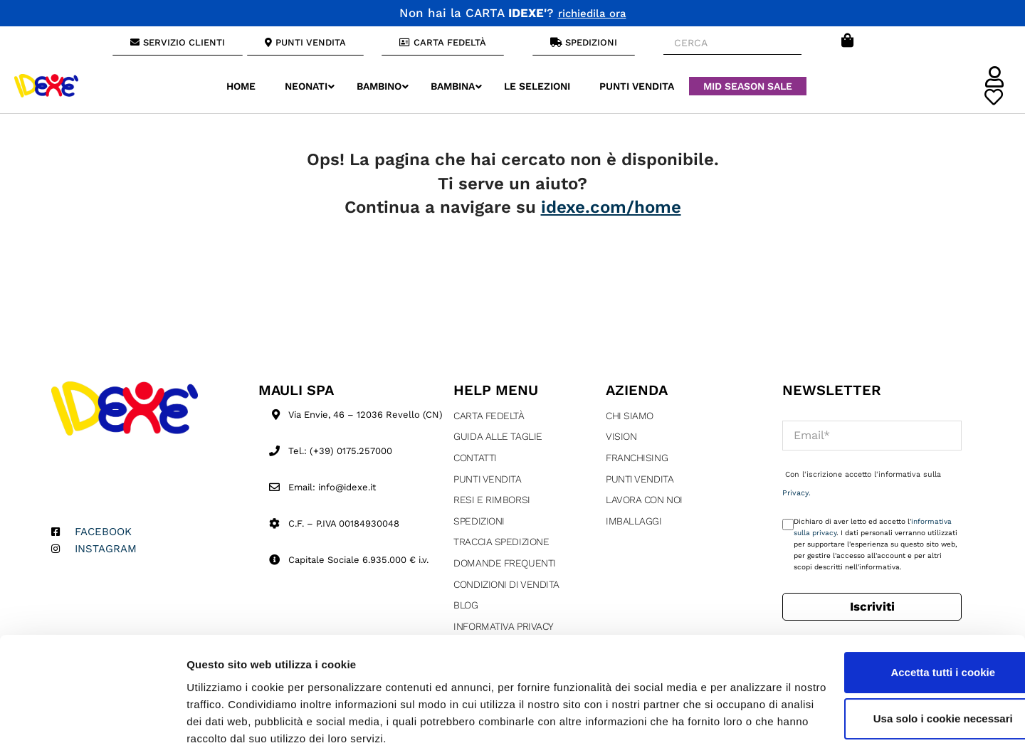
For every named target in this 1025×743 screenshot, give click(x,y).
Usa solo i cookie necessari (906, 656)
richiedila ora (592, 13)
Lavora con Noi (644, 499)
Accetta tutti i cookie (906, 610)
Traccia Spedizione (501, 541)
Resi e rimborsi (491, 499)
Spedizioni (479, 521)
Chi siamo (629, 415)
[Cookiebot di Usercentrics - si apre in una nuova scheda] (92, 715)
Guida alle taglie (497, 436)
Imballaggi (634, 521)
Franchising (637, 457)
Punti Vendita (487, 479)
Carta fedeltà (488, 415)
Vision (621, 436)
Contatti (474, 457)
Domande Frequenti (504, 563)
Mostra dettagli (224, 715)
